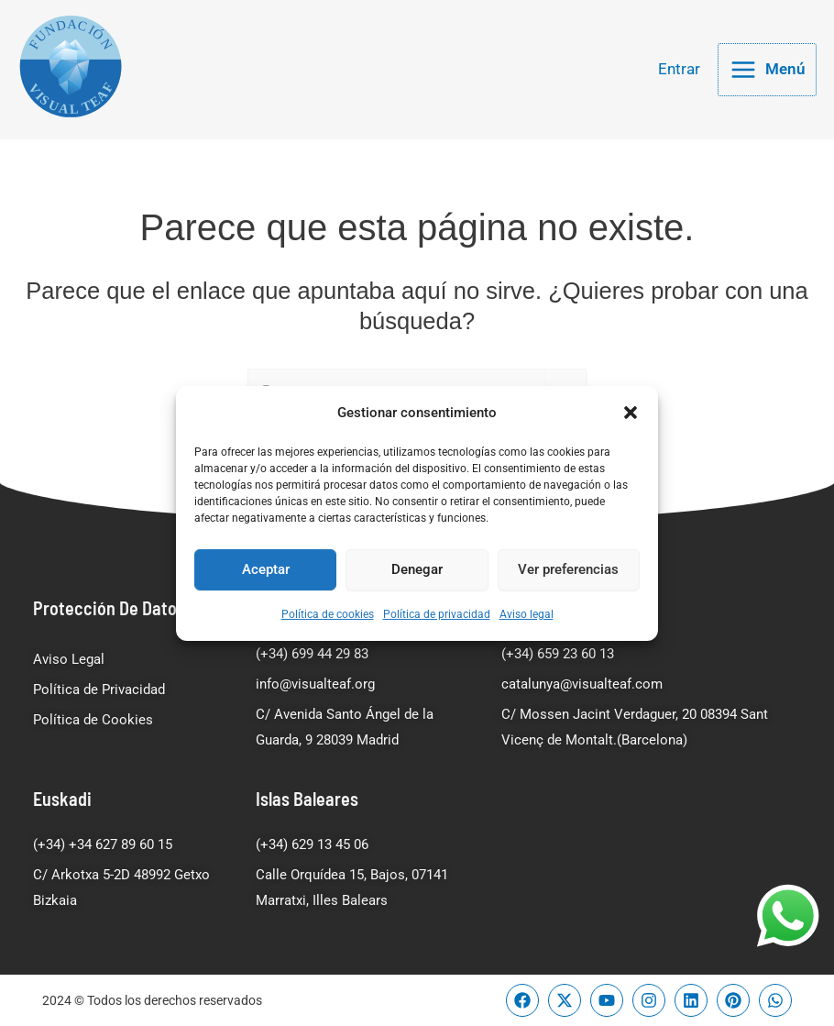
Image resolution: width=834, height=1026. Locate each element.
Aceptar (266, 569)
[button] (630, 412)
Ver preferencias (568, 569)
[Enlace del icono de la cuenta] (679, 72)
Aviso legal (526, 614)
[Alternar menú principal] (767, 72)
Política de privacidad (436, 614)
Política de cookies (327, 614)
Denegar (417, 569)
